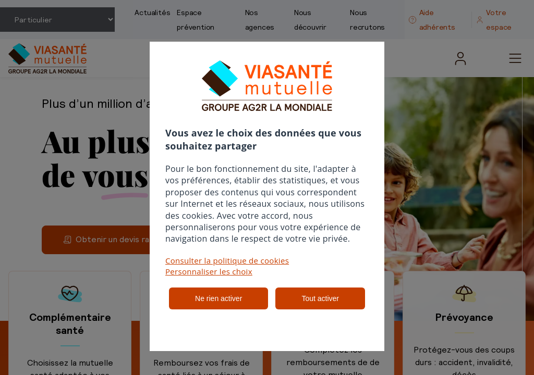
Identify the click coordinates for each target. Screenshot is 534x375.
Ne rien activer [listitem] (218, 298)
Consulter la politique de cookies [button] (227, 260)
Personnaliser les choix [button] (208, 271)
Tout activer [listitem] (320, 298)
